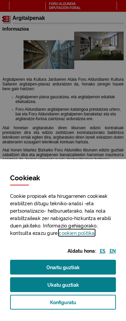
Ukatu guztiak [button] (63, 284)
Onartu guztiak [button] (63, 266)
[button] (103, 250)
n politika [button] (76, 232)
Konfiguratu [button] (73, 304)
